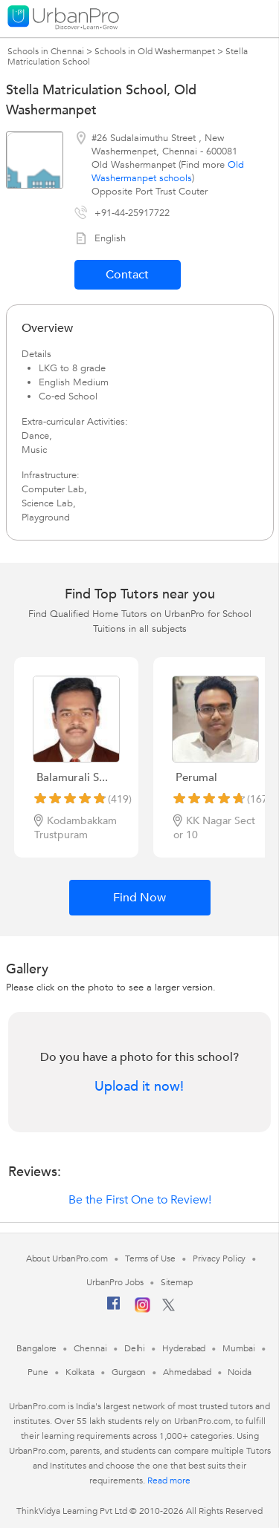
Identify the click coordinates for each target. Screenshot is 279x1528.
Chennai (90, 1348)
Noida (239, 1372)
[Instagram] (142, 1310)
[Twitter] (168, 1308)
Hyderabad (183, 1348)
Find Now (139, 897)
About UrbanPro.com (67, 1258)
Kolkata (79, 1372)
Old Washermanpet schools (168, 171)
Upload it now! (139, 1087)
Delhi (135, 1348)
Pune (38, 1372)
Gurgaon (129, 1372)
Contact (127, 275)
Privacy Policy (219, 1258)
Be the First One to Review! (139, 1200)
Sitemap (177, 1282)
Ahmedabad (187, 1372)
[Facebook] (114, 1309)
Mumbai (238, 1348)
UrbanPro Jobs (115, 1282)
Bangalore (36, 1348)
